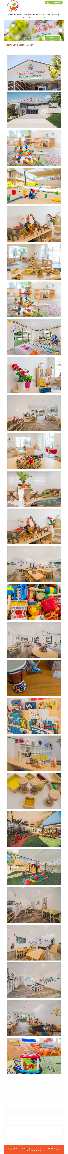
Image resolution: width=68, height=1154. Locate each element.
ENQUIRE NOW (53, 38)
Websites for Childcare (34, 1150)
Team (48, 15)
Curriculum (32, 18)
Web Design (54, 1149)
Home (10, 15)
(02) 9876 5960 (55, 3)
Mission (25, 18)
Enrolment (17, 15)
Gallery (42, 15)
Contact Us (41, 18)
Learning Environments (30, 15)
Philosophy (55, 15)
